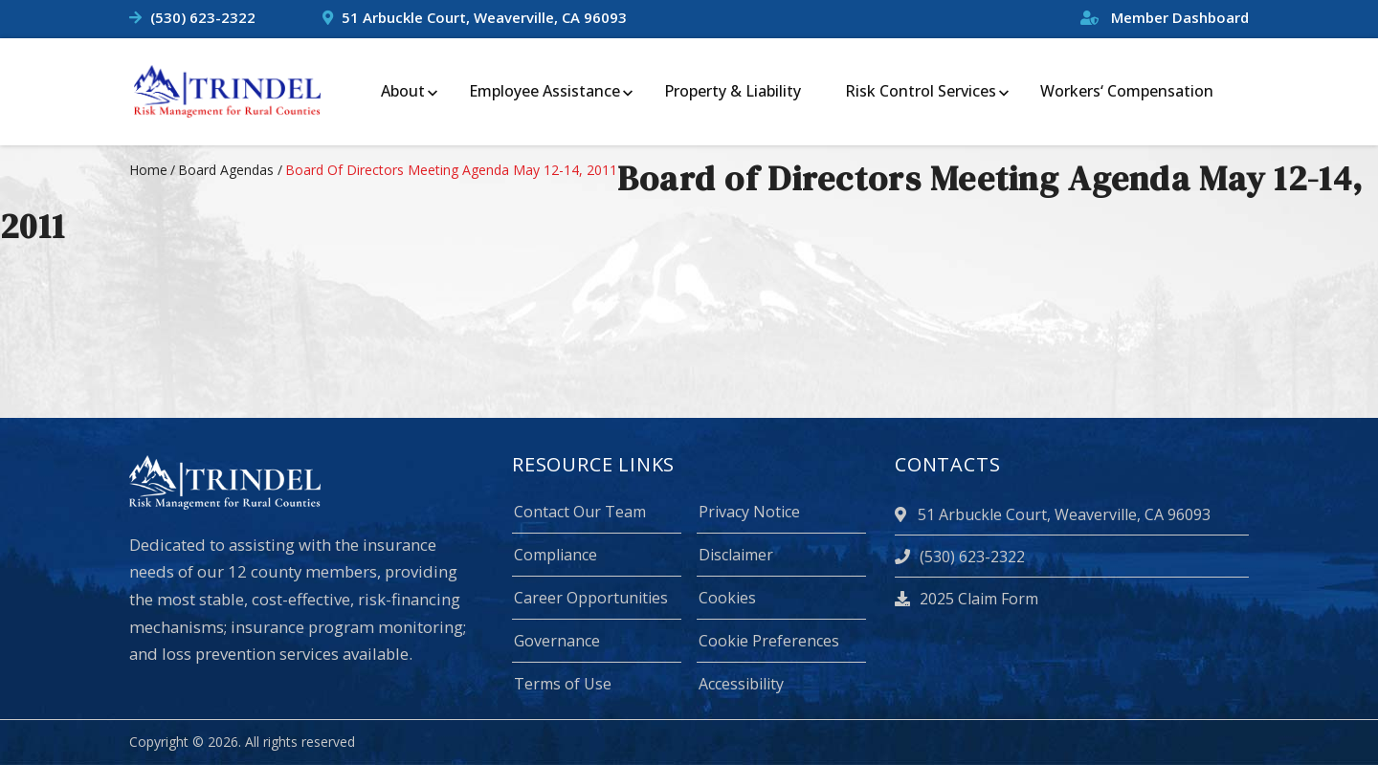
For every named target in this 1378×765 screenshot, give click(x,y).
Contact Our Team (580, 511)
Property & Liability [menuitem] (732, 90)
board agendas (226, 170)
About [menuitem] (403, 90)
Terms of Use (562, 683)
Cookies (727, 597)
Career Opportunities (591, 597)
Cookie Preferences (769, 640)
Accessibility (741, 683)
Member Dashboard (1164, 17)
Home (148, 170)
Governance (557, 640)
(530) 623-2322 (203, 17)
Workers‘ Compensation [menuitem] (1126, 90)
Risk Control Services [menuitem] (920, 90)
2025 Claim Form (966, 598)
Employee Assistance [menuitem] (544, 90)
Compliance (555, 554)
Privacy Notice (749, 511)
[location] (903, 514)
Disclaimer (736, 554)
